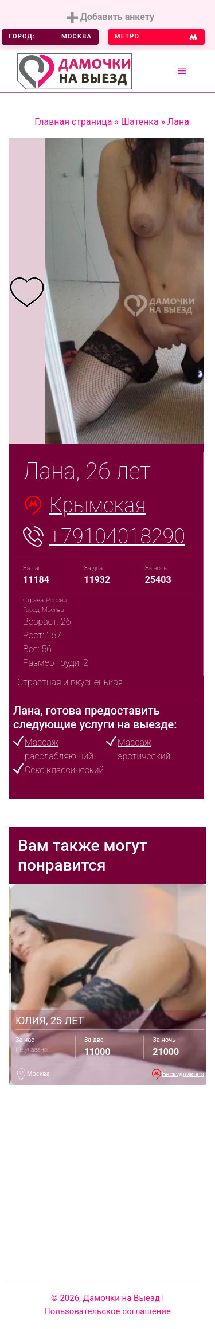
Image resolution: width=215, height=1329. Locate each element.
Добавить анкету (110, 17)
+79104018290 (117, 536)
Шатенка (140, 121)
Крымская (97, 505)
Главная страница (73, 121)
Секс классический (64, 770)
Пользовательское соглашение (107, 1311)
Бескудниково (183, 1073)
